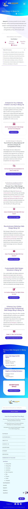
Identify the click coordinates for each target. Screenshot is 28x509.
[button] (24, 3)
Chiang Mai (8, 463)
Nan (6, 474)
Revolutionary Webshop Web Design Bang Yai (13, 58)
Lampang (7, 468)
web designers (13, 322)
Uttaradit (7, 480)
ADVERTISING (5, 447)
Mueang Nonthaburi (11, 42)
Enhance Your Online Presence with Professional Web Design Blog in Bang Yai (14, 61)
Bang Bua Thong (22, 42)
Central (5, 485)
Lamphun (7, 470)
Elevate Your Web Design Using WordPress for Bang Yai (14, 56)
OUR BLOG (5, 433)
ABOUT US (5, 440)
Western (5, 490)
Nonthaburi (14, 39)
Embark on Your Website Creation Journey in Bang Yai (14, 52)
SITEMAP (4, 450)
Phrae (6, 478)
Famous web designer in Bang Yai (11, 63)
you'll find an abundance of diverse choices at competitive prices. (14, 54)
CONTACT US (5, 444)
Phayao (7, 476)
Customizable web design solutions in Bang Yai (13, 59)
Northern (5, 461)
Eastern (5, 488)
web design (12, 160)
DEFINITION (5, 454)
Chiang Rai (8, 465)
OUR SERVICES (6, 437)
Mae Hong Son (9, 472)
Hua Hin (7, 363)
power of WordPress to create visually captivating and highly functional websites (13, 198)
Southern (5, 493)
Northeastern (6, 482)
